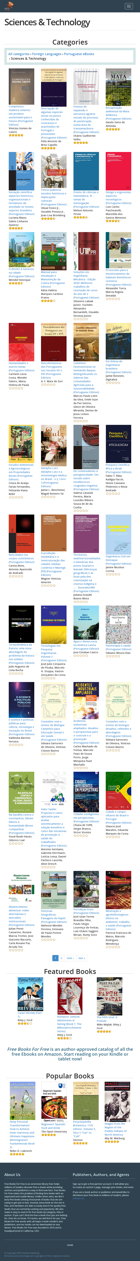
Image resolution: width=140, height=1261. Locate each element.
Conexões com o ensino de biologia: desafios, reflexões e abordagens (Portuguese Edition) (118, 729)
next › (70, 958)
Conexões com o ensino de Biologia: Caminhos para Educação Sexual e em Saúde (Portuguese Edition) (54, 730)
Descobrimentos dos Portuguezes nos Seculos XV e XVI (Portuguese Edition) (51, 370)
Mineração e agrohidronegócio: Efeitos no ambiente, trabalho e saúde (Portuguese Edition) (118, 920)
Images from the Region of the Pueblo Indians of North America (116, 1129)
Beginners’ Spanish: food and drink (53, 1126)
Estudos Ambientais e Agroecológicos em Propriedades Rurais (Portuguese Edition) (21, 472)
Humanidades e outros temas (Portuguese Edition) (21, 366)
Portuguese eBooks (79, 54)
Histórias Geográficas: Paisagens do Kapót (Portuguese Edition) (54, 916)
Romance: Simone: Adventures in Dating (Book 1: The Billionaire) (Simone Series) (69, 1024)
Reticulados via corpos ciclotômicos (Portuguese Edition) (21, 558)
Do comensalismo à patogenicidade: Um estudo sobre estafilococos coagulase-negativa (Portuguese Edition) (86, 480)
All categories (19, 54)
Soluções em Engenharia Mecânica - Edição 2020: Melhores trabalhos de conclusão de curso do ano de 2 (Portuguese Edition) (86, 284)
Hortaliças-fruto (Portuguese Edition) (86, 911)
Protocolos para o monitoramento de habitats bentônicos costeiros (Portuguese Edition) (118, 277)
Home (70, 1245)
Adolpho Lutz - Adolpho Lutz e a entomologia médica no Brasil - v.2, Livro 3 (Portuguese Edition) (54, 477)
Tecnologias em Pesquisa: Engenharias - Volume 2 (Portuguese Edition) (54, 653)
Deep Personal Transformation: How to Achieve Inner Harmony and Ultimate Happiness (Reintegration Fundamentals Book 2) (22, 1134)
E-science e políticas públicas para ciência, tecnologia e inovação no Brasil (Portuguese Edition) (21, 727)
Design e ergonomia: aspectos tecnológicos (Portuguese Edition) (118, 197)
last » (82, 958)
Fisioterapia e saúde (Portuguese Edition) (118, 647)
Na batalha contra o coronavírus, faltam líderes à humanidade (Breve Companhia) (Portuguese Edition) (21, 824)
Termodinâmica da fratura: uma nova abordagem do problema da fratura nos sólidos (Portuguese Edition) (21, 654)
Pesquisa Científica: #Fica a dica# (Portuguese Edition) (118, 468)
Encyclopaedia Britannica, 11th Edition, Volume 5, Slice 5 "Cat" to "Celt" (84, 1129)
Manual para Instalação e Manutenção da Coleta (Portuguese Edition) (53, 279)
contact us (78, 1198)
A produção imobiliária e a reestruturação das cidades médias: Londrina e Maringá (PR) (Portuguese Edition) (53, 564)
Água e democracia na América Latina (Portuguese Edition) (86, 645)
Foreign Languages (46, 54)
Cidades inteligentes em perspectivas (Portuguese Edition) (86, 817)
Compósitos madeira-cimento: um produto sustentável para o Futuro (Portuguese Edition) (21, 115)
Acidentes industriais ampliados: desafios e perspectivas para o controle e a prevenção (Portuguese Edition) (86, 731)
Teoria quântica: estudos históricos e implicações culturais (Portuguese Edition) (54, 197)
